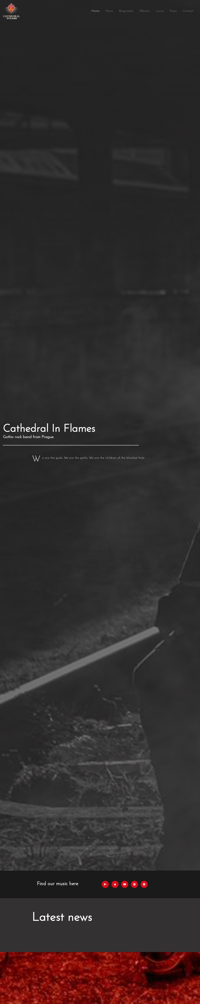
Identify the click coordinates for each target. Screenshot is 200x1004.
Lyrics (160, 11)
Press (173, 11)
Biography (126, 11)
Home (95, 11)
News (109, 11)
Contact (188, 11)
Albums (144, 11)
